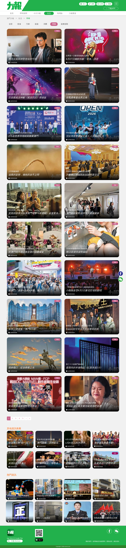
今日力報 (37, 13)
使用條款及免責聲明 (99, 541)
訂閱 (101, 4)
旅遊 (36, 24)
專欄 (54, 24)
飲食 (19, 24)
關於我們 (88, 541)
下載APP (111, 8)
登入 (84, 4)
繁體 (109, 4)
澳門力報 (10, 18)
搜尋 (93, 4)
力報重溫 (72, 13)
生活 (49, 13)
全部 (10, 24)
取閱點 (60, 13)
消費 (45, 24)
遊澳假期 (64, 24)
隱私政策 (109, 541)
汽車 (28, 24)
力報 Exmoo (15, 541)
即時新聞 (23, 13)
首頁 (11, 13)
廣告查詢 (116, 541)
